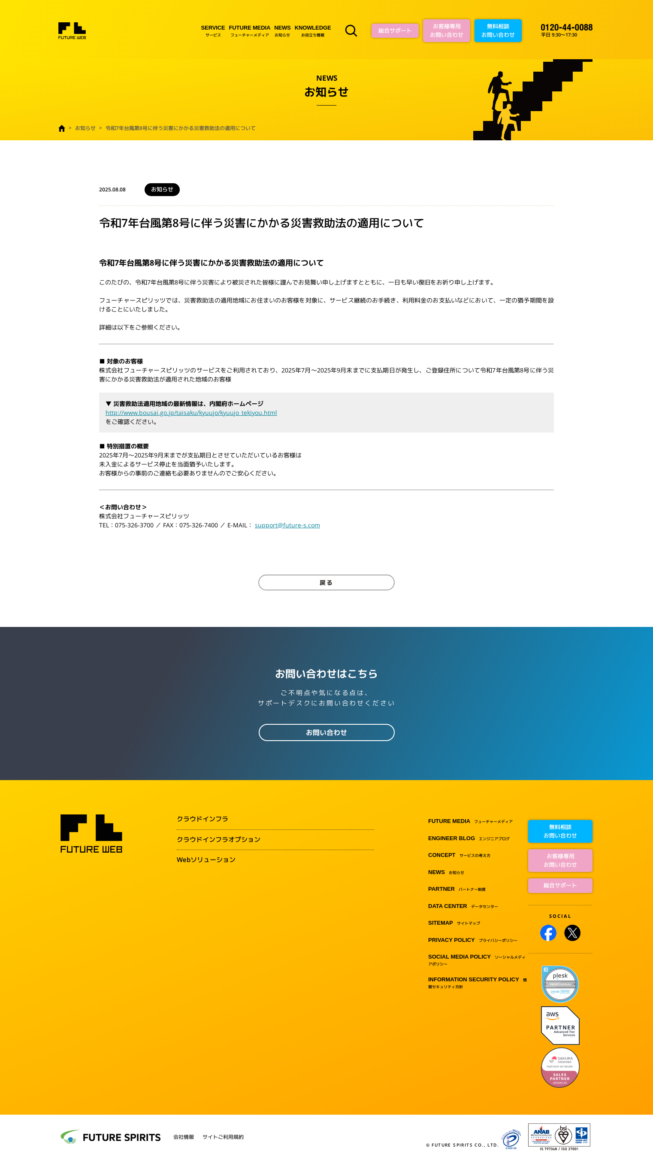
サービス (213, 31)
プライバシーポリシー (472, 940)
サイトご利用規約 (223, 1137)
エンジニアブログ (469, 838)
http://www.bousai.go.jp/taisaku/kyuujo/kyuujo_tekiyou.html (191, 413)
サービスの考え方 (459, 855)
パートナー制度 (457, 889)
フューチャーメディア (250, 31)
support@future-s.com (287, 525)
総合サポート (395, 30)
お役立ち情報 (313, 31)
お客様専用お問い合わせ (446, 30)
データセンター (463, 906)
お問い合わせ (326, 732)
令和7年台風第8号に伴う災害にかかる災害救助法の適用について (181, 128)
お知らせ (282, 31)
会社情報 (183, 1137)
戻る (326, 582)
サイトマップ (454, 923)
